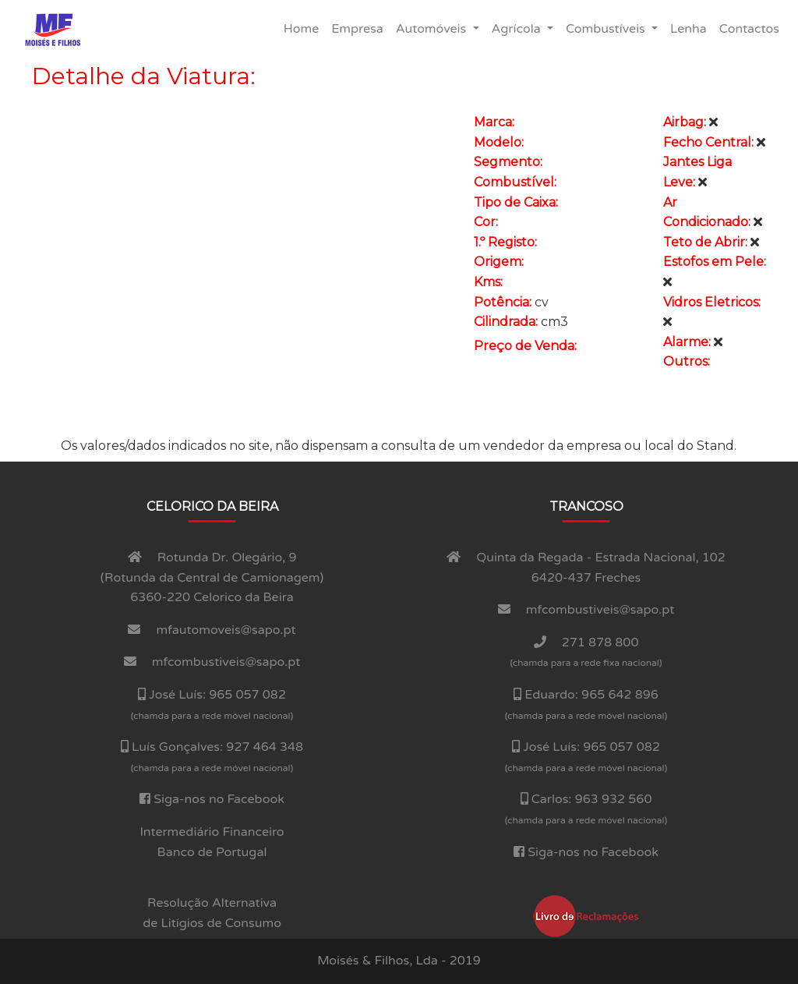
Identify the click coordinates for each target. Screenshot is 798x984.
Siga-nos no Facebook (219, 799)
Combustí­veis (607, 29)
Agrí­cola (518, 29)
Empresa (360, 28)
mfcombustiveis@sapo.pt (226, 662)
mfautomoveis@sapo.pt (226, 630)
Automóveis (433, 29)
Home (304, 28)
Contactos (752, 28)
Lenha (691, 28)
